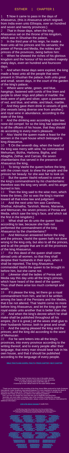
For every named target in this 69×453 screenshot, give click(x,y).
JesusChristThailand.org (29, 419)
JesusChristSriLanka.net (53, 427)
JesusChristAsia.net (27, 424)
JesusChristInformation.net (41, 425)
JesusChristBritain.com (54, 432)
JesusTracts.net (40, 430)
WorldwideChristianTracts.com (49, 440)
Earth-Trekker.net (53, 428)
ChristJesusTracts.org (35, 444)
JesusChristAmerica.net (26, 425)
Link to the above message (29, 404)
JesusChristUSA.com (13, 433)
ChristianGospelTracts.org (19, 441)
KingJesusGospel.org (51, 420)
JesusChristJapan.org (54, 417)
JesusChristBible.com (29, 437)
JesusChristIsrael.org (15, 415)
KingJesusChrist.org (34, 447)
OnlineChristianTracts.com (33, 440)
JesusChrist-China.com (55, 435)
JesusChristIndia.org (27, 418)
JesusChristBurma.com (14, 434)
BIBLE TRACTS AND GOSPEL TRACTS (21, 363)
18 (2, 274)
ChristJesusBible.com (51, 437)
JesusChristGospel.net (40, 429)
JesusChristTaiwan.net (17, 428)
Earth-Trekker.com (56, 434)
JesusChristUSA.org (14, 416)
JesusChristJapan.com (40, 436)
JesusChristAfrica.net (15, 426)
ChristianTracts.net (49, 430)
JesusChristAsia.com (27, 432)
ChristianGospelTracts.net (19, 442)
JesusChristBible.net (28, 429)
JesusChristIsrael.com (15, 432)
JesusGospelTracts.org (35, 445)
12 (2, 177)
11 (2, 167)
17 (2, 253)
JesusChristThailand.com (28, 436)
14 (2, 202)
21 (2, 328)
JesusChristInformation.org (41, 416)
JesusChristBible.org (28, 420)
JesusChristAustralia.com (52, 436)
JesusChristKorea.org (40, 417)
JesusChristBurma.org (40, 418)
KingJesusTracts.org (34, 446)
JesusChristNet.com (56, 433)
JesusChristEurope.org (40, 415)
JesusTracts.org (40, 421)
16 (2, 235)
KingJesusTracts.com (22, 446)
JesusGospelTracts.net (48, 445)
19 (2, 292)
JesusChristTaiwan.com (16, 436)
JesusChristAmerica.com (26, 433)
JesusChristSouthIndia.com (28, 435)
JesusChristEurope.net (40, 424)
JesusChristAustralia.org (42, 419)
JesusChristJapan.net (53, 426)
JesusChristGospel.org (40, 420)
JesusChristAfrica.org (15, 417)
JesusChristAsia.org (27, 415)
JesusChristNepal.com (13, 435)
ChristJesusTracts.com (22, 444)
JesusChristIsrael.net (15, 424)
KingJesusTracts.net (46, 446)
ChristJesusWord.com (40, 437)
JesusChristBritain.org (53, 415)
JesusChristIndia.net (27, 427)
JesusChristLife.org (19, 421)
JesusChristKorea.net (40, 426)
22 (2, 339)
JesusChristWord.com (17, 437)
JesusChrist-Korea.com (43, 434)
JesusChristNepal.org (14, 418)
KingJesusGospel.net (51, 429)
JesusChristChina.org (28, 417)
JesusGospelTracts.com (21, 445)
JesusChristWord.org (17, 420)
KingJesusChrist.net (46, 447)
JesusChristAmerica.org (26, 416)
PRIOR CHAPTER (42, 363)
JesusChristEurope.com (40, 432)
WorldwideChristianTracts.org (49, 441)
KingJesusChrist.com (22, 447)
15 (2, 220)
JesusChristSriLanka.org (53, 418)
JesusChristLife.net (55, 425)
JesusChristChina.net (28, 426)
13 (2, 192)
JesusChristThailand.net (29, 428)
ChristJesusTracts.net (47, 444)
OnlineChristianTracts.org (33, 441)
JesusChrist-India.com (42, 435)
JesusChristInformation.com (41, 433)
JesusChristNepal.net (14, 427)
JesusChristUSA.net (14, 425)
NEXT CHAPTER (56, 363)
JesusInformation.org (30, 421)
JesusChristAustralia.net (42, 428)
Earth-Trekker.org (53, 419)
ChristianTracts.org (49, 421)
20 (2, 314)
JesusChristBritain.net (53, 424)
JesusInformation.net (30, 430)
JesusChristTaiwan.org (17, 419)
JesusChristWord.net (17, 429)
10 (2, 145)
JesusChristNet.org (55, 416)
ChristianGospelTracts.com (19, 440)
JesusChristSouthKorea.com (29, 434)
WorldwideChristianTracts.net (49, 442)
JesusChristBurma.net (40, 427)
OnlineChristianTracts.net (33, 442)
